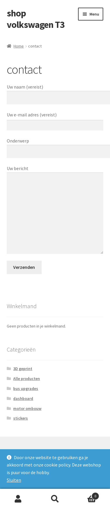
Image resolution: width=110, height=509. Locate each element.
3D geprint (22, 368)
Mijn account (18, 499)
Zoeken (55, 499)
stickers (20, 418)
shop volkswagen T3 (36, 18)
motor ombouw (27, 408)
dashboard (23, 398)
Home (18, 46)
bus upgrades (25, 388)
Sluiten (14, 480)
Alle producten (26, 378)
